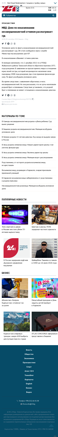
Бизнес (29, 388)
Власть (29, 350)
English (29, 383)
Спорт (29, 367)
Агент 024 (29, 371)
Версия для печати (9, 104)
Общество (29, 354)
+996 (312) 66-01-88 (32, 401)
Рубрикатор (9, 15)
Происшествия (8, 23)
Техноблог (29, 375)
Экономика (29, 358)
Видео (29, 392)
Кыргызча (29, 379)
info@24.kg (31, 404)
